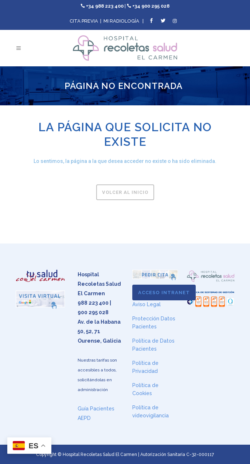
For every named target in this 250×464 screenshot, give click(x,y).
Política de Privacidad (145, 367)
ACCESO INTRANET (164, 292)
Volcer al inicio (125, 192)
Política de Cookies (145, 389)
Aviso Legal (146, 304)
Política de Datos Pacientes (153, 345)
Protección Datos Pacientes (153, 323)
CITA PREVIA (84, 21)
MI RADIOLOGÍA (121, 21)
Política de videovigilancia (150, 411)
